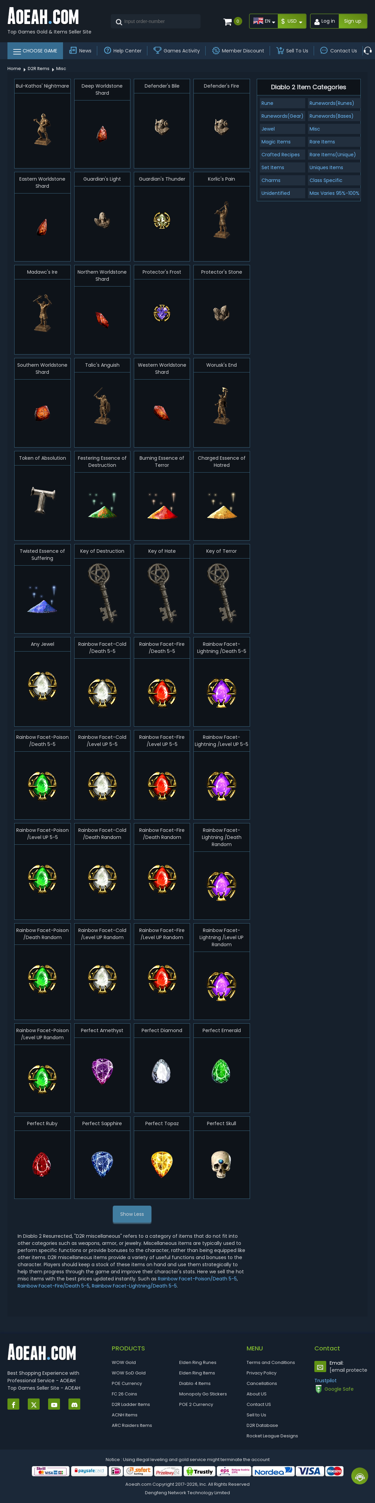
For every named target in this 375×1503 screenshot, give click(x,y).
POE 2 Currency (196, 1404)
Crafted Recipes (281, 154)
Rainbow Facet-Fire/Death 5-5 (53, 1285)
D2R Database (262, 1425)
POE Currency (127, 1383)
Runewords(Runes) (332, 103)
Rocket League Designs (272, 1436)
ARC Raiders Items (132, 1425)
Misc (315, 129)
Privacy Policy (261, 1373)
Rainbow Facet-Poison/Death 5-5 (197, 1278)
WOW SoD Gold (129, 1373)
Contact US (259, 1404)
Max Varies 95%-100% (334, 193)
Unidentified (276, 193)
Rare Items (322, 141)
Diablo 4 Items (195, 1383)
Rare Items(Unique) (333, 154)
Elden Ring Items (197, 1373)
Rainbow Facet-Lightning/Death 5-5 (134, 1285)
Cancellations (262, 1383)
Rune (267, 103)
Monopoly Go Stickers (203, 1394)
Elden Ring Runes (197, 1362)
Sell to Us (256, 1415)
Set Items (273, 167)
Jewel (268, 129)
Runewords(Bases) (332, 116)
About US (257, 1394)
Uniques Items (326, 167)
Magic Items (276, 141)
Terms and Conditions (271, 1362)
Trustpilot (325, 1380)
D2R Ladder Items (131, 1404)
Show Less (132, 1214)
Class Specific (326, 180)
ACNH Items (125, 1415)
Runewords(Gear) (283, 116)
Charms (271, 180)
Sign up (352, 21)
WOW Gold (124, 1362)
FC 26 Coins (124, 1394)
